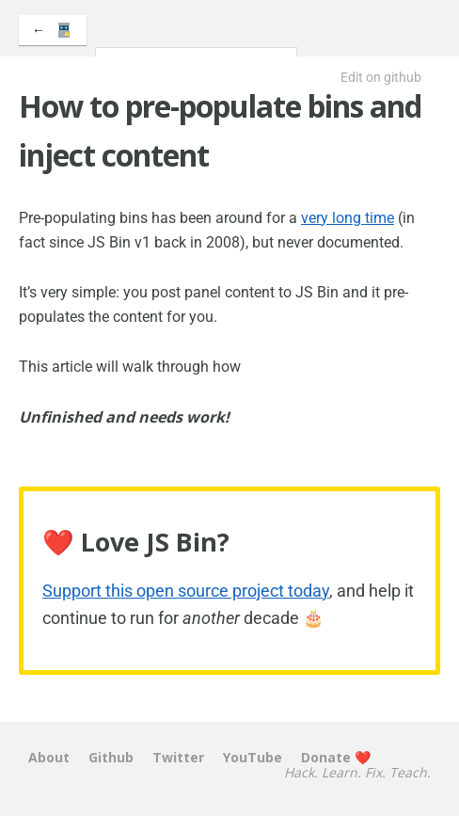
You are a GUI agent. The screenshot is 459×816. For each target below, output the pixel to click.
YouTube (252, 757)
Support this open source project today (185, 590)
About (49, 757)
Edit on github (380, 77)
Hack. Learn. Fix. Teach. (357, 772)
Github (111, 757)
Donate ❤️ (336, 757)
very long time (347, 218)
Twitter (178, 757)
